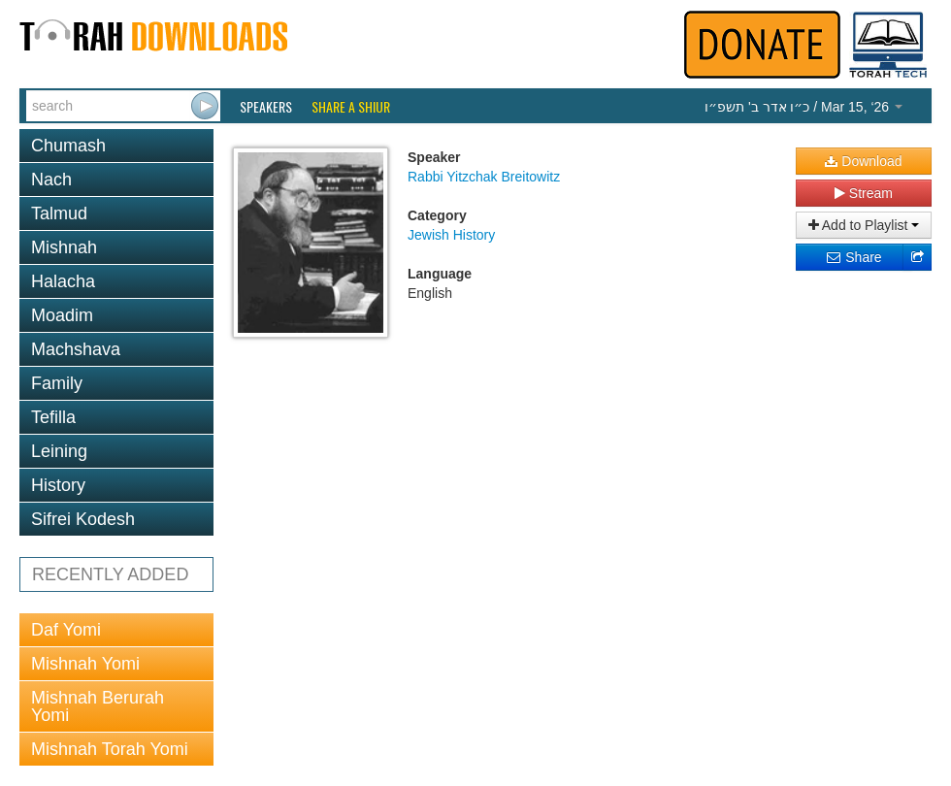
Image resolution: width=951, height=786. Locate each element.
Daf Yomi (66, 629)
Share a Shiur (351, 106)
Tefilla (53, 417)
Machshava (75, 349)
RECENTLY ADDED (110, 574)
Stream (864, 193)
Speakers (266, 106)
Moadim (62, 315)
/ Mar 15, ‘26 (803, 107)
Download (863, 161)
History (58, 485)
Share (853, 257)
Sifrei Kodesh (83, 519)
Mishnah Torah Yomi (109, 749)
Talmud (59, 213)
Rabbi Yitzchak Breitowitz (484, 176)
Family (56, 383)
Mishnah (64, 247)
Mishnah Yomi (85, 663)
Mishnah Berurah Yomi (97, 706)
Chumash (68, 145)
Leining (59, 451)
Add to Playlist (864, 225)
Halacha (63, 281)
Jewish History (451, 235)
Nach (51, 179)
